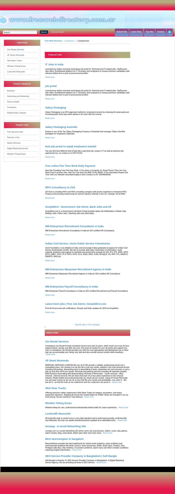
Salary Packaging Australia (61, 127)
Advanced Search (57, 32)
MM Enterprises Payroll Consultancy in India (71, 286)
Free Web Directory (53, 41)
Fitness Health (13, 102)
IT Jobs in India (54, 64)
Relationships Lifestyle (16, 113)
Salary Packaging (55, 107)
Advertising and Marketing (18, 96)
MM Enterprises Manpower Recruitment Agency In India (78, 269)
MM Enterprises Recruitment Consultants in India (74, 226)
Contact (160, 32)
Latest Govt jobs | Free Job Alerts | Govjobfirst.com (75, 303)
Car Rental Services (15, 49)
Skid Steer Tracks (14, 61)
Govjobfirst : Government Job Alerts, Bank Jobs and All (78, 206)
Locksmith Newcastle (16, 72)
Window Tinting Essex (16, 66)
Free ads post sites (15, 132)
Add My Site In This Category (87, 325)
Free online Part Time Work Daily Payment (70, 165)
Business (11, 91)
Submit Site (122, 32)
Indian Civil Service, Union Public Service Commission (77, 243)
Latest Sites (136, 32)
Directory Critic (13, 137)
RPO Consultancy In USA (60, 187)
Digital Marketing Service (17, 148)
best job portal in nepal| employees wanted (70, 146)
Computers (11, 107)
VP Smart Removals (15, 55)
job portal (51, 86)
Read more (50, 77)
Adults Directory (13, 143)
